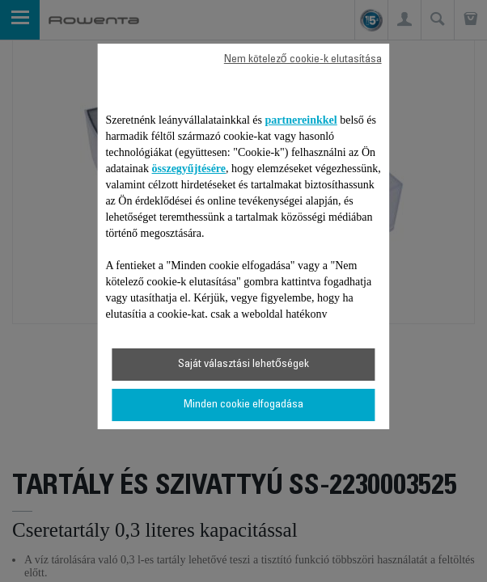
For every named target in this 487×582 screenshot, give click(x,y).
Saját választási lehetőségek (243, 364)
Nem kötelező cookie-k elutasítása (303, 59)
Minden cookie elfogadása (243, 405)
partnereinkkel (301, 120)
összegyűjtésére (189, 168)
